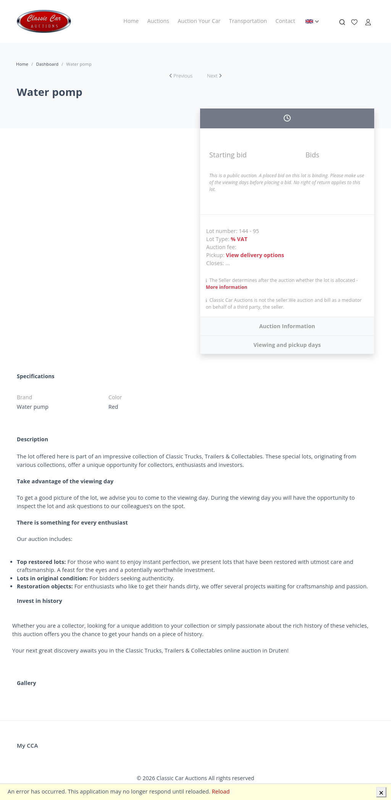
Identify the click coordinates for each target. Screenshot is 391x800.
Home (131, 20)
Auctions (158, 20)
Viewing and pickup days (287, 344)
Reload (221, 791)
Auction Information (287, 326)
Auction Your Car (199, 20)
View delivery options (255, 255)
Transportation (248, 20)
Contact (285, 20)
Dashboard (47, 64)
